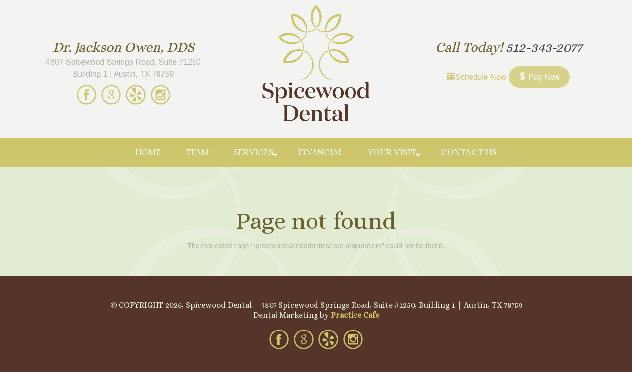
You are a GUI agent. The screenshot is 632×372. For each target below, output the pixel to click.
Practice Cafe (355, 315)
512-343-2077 (544, 47)
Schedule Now (476, 77)
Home (147, 152)
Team (197, 152)
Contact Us (469, 152)
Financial (320, 152)
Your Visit (392, 152)
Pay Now (539, 77)
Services (254, 152)
